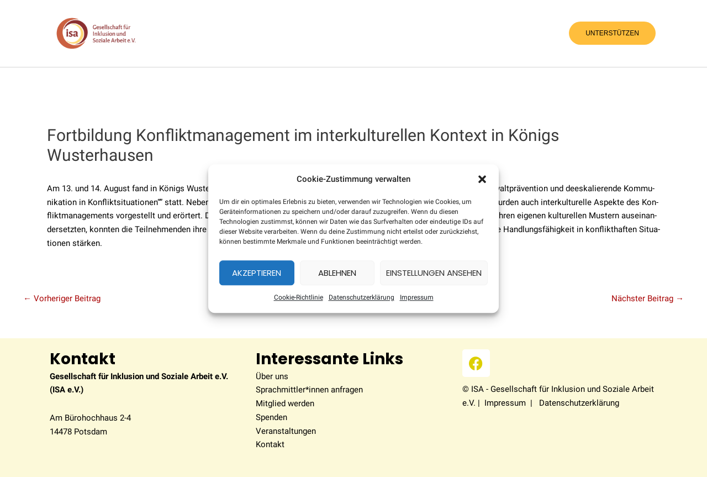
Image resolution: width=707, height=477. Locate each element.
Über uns (272, 376)
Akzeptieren (256, 273)
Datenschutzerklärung (361, 298)
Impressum (505, 403)
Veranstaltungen (286, 431)
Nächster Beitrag (647, 299)
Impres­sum (417, 298)
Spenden (271, 417)
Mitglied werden (285, 403)
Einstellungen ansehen (434, 273)
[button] (482, 179)
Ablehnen (337, 273)
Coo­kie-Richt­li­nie (298, 298)
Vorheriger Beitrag (62, 299)
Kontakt (270, 444)
